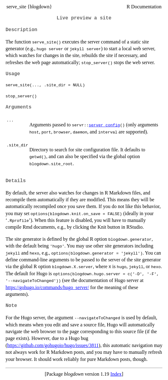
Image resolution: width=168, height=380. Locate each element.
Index (115, 374)
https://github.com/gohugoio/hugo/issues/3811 (53, 345)
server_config (104, 125)
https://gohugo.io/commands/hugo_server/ (47, 287)
